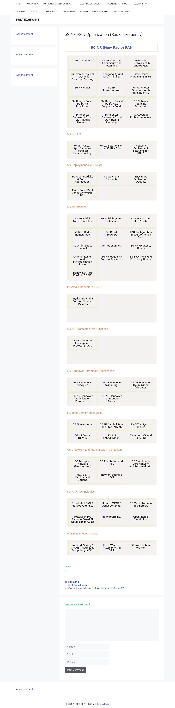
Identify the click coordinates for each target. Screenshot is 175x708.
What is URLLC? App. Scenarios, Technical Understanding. (82, 149)
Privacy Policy (32, 4)
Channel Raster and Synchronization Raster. (82, 260)
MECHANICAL (51, 11)
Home (18, 4)
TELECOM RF (140, 4)
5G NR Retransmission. (111, 89)
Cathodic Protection (121, 11)
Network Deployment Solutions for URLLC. (141, 149)
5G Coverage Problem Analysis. (141, 116)
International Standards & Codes (94, 11)
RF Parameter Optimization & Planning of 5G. (141, 90)
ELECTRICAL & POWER (92, 4)
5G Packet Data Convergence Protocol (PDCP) (82, 343)
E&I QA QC (35, 11)
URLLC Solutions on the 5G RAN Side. (111, 147)
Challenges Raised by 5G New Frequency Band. (112, 104)
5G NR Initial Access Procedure (83, 220)
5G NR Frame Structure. (82, 436)
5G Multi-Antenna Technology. (141, 504)
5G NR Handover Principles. (83, 384)
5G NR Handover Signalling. (112, 384)
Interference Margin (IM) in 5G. (141, 75)
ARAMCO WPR (69, 11)
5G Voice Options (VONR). (141, 546)
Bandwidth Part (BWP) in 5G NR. (82, 274)
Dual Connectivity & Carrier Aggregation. (82, 179)
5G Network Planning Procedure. (141, 104)
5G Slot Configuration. (111, 436)
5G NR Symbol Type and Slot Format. (111, 425)
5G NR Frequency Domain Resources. (111, 258)
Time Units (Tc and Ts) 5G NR (141, 436)
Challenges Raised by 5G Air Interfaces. (83, 104)
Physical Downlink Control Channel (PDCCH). (82, 301)
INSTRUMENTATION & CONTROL (60, 4)
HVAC (124, 4)
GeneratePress (103, 704)
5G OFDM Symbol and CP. (140, 425)
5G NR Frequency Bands (141, 247)
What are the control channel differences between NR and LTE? (96, 588)
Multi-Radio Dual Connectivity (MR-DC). (82, 193)
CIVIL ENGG (21, 11)
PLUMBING (112, 4)
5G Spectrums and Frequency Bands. (141, 258)
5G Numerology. (82, 424)
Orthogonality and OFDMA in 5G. (112, 75)
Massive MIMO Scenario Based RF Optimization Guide (82, 519)
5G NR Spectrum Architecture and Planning (112, 63)
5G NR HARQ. (82, 87)
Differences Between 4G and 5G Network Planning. (83, 118)
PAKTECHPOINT (27, 20)
